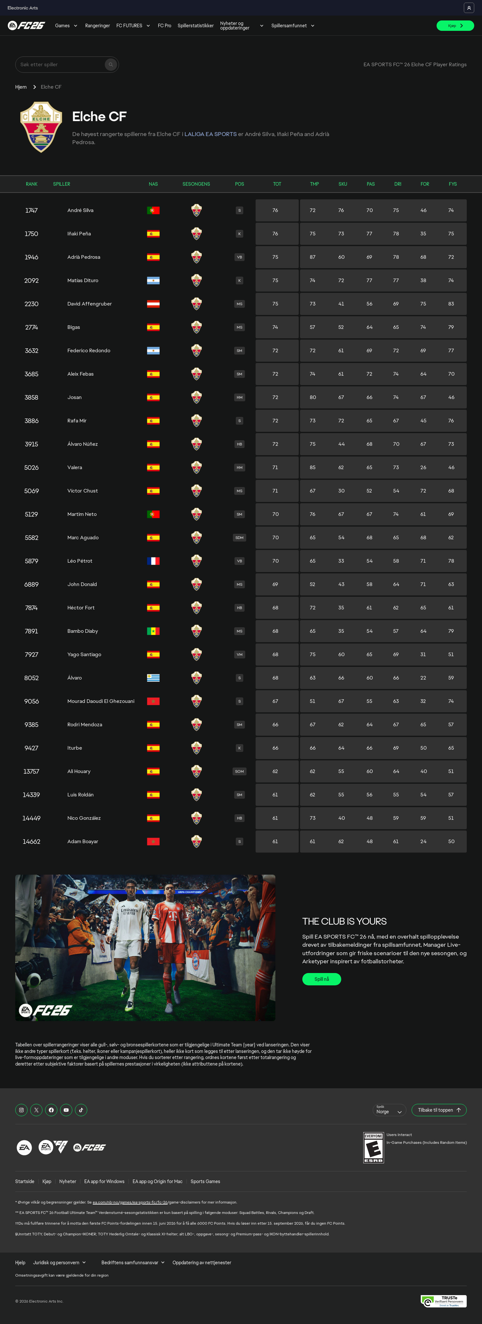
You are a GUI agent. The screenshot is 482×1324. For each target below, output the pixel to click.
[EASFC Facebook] (51, 1110)
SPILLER (61, 184)
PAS (371, 184)
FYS (453, 184)
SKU (343, 184)
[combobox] (389, 1110)
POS (239, 184)
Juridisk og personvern (59, 1262)
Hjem (21, 86)
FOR (425, 184)
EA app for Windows (104, 1181)
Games (67, 26)
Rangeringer (97, 26)
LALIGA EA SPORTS (211, 134)
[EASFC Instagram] (21, 1110)
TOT (277, 184)
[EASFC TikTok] (81, 1110)
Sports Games (205, 1181)
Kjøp (46, 1181)
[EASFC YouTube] (66, 1110)
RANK (31, 184)
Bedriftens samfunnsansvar (133, 1262)
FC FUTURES (133, 26)
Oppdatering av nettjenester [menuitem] (202, 1262)
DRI (397, 184)
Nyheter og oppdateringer (242, 25)
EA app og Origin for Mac (158, 1181)
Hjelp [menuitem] (20, 1262)
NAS (153, 184)
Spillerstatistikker (196, 26)
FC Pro (164, 26)
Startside (24, 1181)
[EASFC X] (36, 1110)
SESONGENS (196, 184)
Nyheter (67, 1181)
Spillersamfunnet (293, 26)
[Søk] (111, 64)
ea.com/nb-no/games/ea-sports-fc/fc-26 (130, 1202)
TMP (314, 184)
